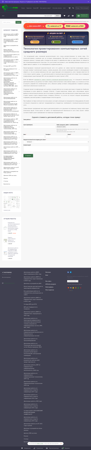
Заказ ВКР (36, 8)
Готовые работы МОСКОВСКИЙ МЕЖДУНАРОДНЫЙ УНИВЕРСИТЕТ (9, 158)
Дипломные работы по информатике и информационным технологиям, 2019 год (10, 127)
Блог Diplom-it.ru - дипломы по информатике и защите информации (45, 21)
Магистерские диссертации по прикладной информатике (11, 51)
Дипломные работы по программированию (10, 98)
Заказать (56, 42)
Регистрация (84, 8)
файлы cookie (40, 443)
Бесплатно (7, 184)
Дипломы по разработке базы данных (11, 172)
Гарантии (29, 8)
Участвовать (77, 42)
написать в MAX (75, 26)
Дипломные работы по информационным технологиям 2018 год (10, 133)
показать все (7, 210)
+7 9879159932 (7, 272)
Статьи (6, 181)
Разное (6, 178)
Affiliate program (51, 284)
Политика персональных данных (74, 284)
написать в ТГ (54, 26)
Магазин (48, 272)
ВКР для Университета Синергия (10, 69)
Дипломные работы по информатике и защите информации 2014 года (10, 152)
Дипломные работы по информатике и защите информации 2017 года (10, 138)
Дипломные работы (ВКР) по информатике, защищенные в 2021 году (11, 74)
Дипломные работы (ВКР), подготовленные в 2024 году (11, 35)
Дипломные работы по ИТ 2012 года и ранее (11, 168)
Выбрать (34, 42)
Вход (77, 8)
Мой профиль (49, 287)
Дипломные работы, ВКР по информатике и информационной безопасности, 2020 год (11, 120)
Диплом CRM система (10, 175)
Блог (47, 275)
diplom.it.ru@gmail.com (9, 283)
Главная (25, 21)
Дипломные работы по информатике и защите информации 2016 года (10, 143)
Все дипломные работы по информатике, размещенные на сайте (11, 56)
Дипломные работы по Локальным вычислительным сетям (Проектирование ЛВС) (10, 103)
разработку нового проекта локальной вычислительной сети (53, 80)
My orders (48, 281)
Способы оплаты (57, 8)
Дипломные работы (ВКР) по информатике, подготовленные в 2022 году (11, 61)
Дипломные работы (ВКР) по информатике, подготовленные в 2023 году (11, 41)
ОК (61, 443)
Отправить (28, 156)
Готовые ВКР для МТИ (10, 66)
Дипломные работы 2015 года (11, 147)
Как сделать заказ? (45, 8)
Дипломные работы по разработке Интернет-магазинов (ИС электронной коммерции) (11, 109)
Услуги (23, 8)
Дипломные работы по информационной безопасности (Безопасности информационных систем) (10, 91)
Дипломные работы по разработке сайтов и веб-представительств (11, 115)
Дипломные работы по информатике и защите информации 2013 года (10, 163)
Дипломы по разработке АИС (11, 46)
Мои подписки (50, 290)
